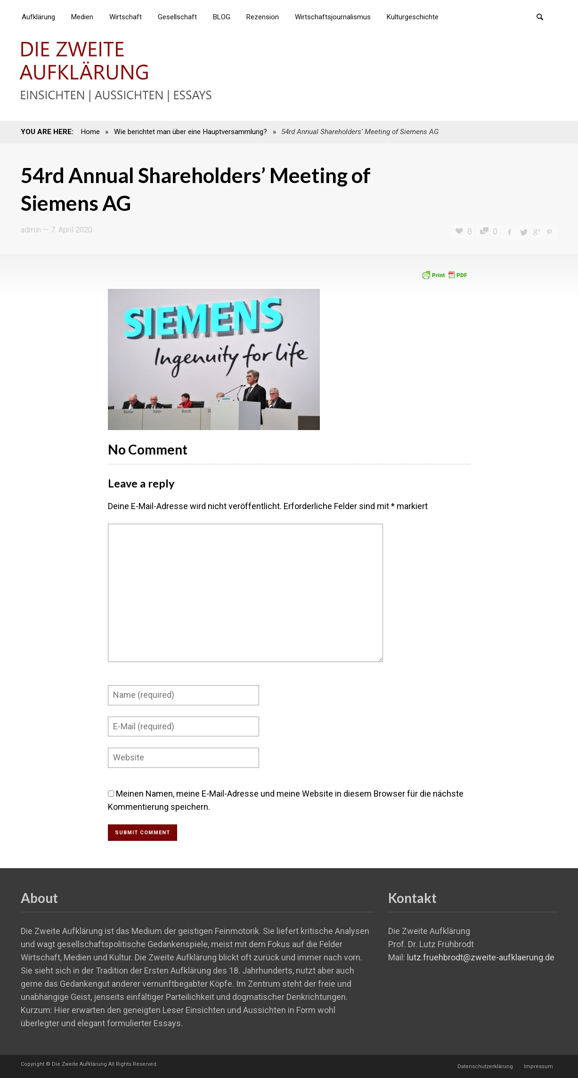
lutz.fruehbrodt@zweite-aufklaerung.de (480, 957)
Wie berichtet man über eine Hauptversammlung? (190, 132)
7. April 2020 (71, 229)
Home (90, 132)
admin (31, 229)
